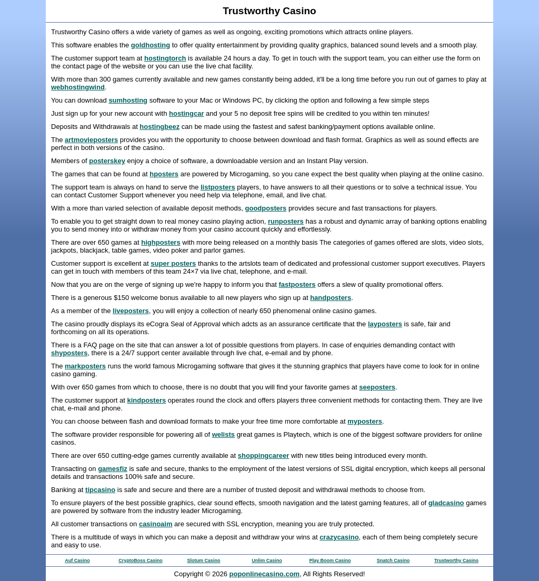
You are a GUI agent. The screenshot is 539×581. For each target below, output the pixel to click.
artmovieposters (91, 140)
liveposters (131, 311)
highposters (160, 242)
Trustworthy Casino (456, 560)
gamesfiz (112, 469)
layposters (385, 324)
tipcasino (100, 490)
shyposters (69, 353)
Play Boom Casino (330, 560)
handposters (330, 298)
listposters (218, 187)
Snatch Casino (393, 560)
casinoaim (156, 524)
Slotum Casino (203, 560)
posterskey (107, 161)
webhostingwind (78, 87)
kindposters (146, 400)
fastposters (296, 284)
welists (223, 434)
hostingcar (186, 113)
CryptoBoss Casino (140, 560)
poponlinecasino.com (264, 574)
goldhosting (150, 45)
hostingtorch (165, 58)
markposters (85, 366)
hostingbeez (159, 127)
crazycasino (339, 537)
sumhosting (127, 100)
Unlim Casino (267, 560)
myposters (364, 421)
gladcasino (446, 503)
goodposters (266, 208)
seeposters (377, 387)
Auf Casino (77, 560)
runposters (286, 221)
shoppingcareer (264, 455)
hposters (163, 174)
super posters (173, 263)
